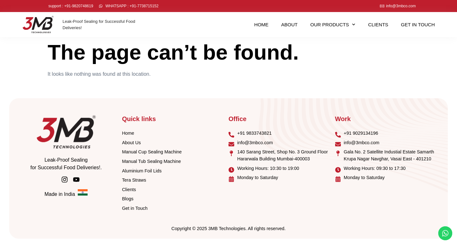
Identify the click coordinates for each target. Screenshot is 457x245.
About (289, 24)
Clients (378, 24)
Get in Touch (418, 24)
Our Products (332, 24)
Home (261, 24)
